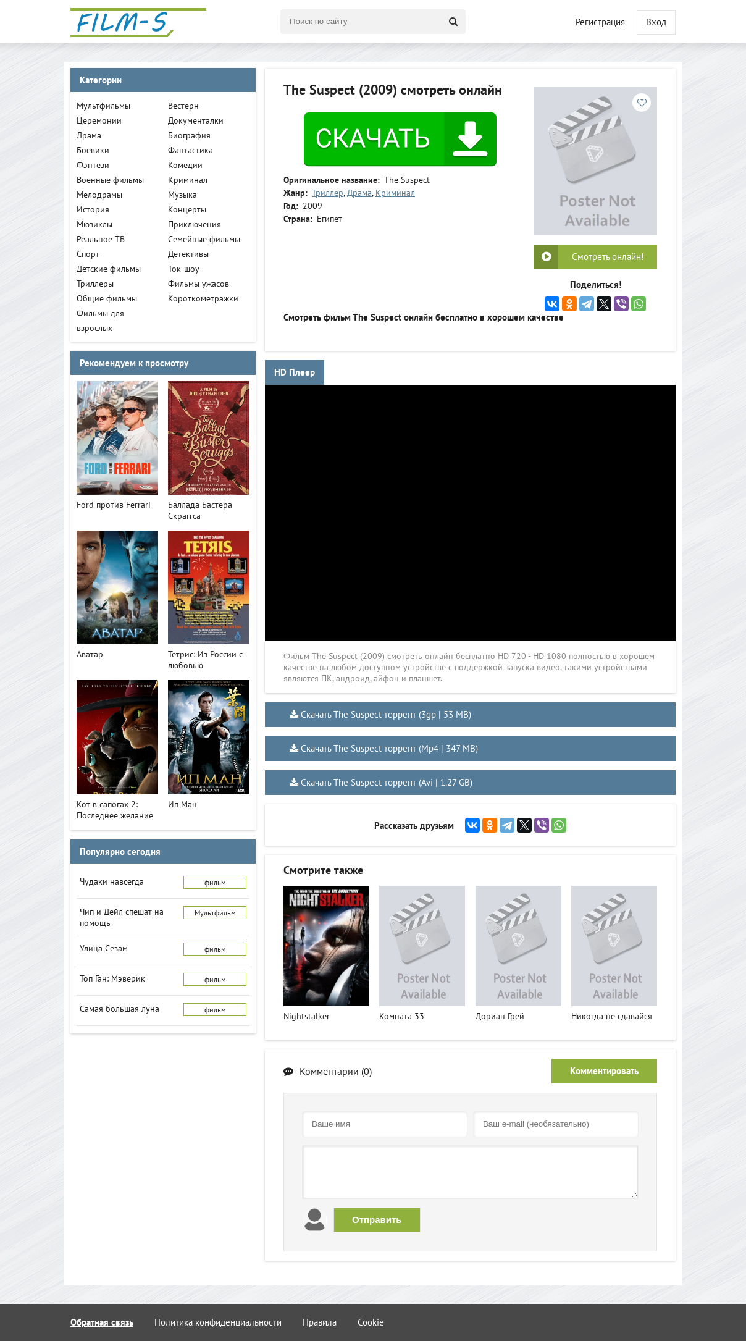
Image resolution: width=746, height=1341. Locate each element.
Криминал (395, 192)
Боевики (93, 150)
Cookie (371, 1322)
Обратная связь (101, 1322)
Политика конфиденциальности (218, 1322)
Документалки (196, 120)
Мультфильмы (103, 105)
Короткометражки (203, 298)
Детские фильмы (109, 268)
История (93, 209)
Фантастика (190, 150)
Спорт (88, 253)
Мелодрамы (99, 194)
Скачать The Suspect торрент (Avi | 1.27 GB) (386, 782)
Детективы (188, 253)
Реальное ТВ (101, 239)
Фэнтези (93, 164)
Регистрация (600, 22)
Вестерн (183, 105)
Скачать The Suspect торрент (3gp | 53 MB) (386, 714)
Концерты (187, 209)
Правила (320, 1322)
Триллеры (95, 283)
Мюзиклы (94, 224)
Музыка (182, 194)
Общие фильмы (107, 298)
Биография (189, 135)
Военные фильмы (110, 179)
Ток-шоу (183, 268)
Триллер (327, 192)
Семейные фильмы (204, 239)
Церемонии (99, 120)
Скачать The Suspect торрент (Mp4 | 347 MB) (389, 748)
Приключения (194, 224)
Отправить (377, 1219)
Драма (359, 192)
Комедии (185, 164)
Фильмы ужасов (198, 283)
